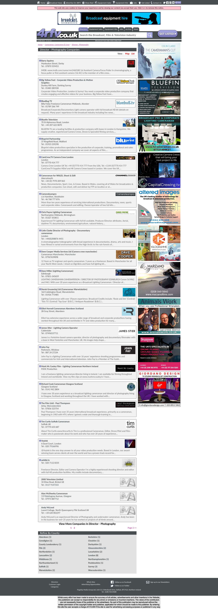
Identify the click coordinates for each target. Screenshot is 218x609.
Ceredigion (44, 540)
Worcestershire (95, 570)
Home (43, 3)
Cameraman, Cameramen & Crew (57, 45)
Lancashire (44, 555)
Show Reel (89, 3)
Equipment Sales (104, 3)
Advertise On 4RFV (73, 3)
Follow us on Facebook (123, 582)
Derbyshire (93, 544)
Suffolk (42, 566)
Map (127, 53)
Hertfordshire (45, 551)
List (133, 53)
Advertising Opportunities (91, 584)
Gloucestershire (95, 548)
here (144, 8)
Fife (40, 548)
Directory (83, 29)
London (91, 555)
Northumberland (47, 563)
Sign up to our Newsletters (159, 582)
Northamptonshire (97, 559)
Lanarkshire (93, 551)
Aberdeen (43, 537)
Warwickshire (45, 570)
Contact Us (157, 3)
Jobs (135, 3)
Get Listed (145, 3)
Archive (128, 29)
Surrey (91, 566)
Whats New (91, 582)
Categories (54, 587)
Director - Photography (80, 45)
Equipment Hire (122, 3)
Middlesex (44, 559)
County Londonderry (48, 544)
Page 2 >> (132, 527)
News (136, 29)
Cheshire (92, 540)
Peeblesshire (94, 563)
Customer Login (54, 584)
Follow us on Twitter (122, 586)
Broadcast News (56, 3)
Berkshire (92, 537)
